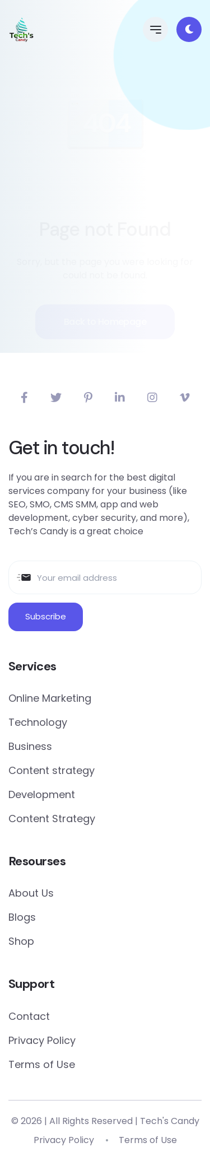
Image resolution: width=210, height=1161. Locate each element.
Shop (21, 941)
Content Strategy (51, 819)
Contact (29, 1016)
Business (30, 746)
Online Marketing (49, 698)
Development (41, 794)
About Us (31, 893)
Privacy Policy (42, 1040)
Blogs (22, 917)
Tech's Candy (169, 1121)
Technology (37, 722)
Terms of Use (41, 1064)
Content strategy (51, 770)
